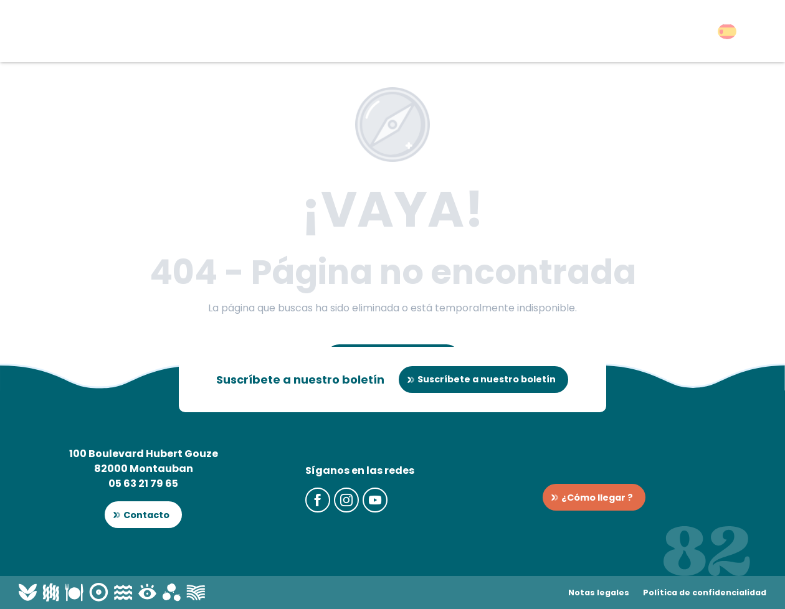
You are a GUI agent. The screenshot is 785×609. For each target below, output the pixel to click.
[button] (727, 31)
